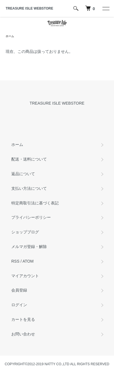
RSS (15, 261)
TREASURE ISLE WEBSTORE (29, 8)
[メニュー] (105, 8)
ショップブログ (25, 232)
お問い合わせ (23, 334)
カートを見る (23, 319)
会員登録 (19, 290)
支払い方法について (29, 188)
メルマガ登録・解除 (29, 246)
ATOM (28, 261)
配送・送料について (29, 159)
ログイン (19, 305)
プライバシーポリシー (31, 217)
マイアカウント (25, 276)
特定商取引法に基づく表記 (35, 203)
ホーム (10, 36)
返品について (23, 174)
